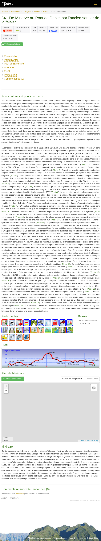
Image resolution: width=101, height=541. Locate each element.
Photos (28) (10, 75)
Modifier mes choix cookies (39, 538)
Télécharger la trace (12, 44)
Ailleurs (37, 11)
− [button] (6, 391)
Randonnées (16, 11)
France (46, 11)
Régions (28, 11)
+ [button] (6, 386)
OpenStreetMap (92, 441)
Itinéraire (9, 67)
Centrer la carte (92, 379)
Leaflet (81, 441)
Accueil (5, 11)
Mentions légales (60, 538)
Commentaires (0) (14, 78)
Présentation (11, 56)
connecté (20, 494)
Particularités (11, 60)
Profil (7, 71)
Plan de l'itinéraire (14, 63)
